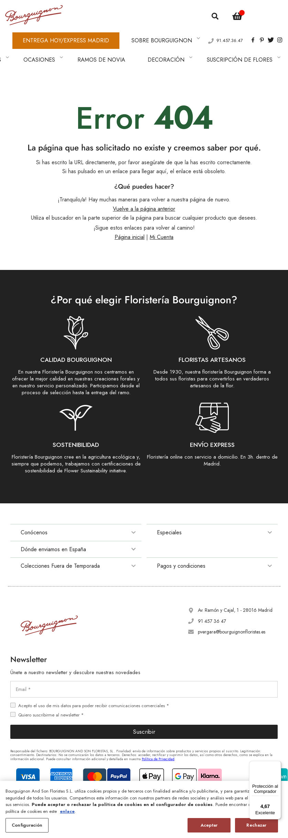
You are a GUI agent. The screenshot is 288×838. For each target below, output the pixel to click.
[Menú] (277, 765)
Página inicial (130, 218)
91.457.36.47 (229, 31)
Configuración (27, 825)
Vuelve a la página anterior (144, 190)
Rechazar (256, 825)
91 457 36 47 (212, 602)
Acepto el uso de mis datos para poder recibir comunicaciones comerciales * (93, 686)
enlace (67, 811)
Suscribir (144, 713)
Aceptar (209, 825)
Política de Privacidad (158, 739)
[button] (266, 14)
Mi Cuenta (161, 218)
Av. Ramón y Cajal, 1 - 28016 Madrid (235, 591)
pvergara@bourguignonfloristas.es (231, 612)
